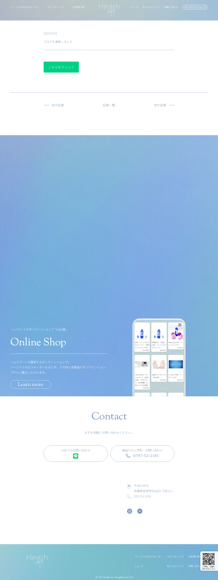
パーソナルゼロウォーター (24, 7)
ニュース (133, 7)
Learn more (30, 384)
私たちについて (151, 7)
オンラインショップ (195, 7)
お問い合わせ (171, 7)
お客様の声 (78, 7)
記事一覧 (109, 105)
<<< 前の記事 (54, 105)
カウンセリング (55, 7)
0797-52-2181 (142, 496)
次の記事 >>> (164, 105)
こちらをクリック (61, 67)
